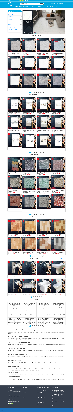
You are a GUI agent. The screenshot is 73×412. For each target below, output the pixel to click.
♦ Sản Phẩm (25, 395)
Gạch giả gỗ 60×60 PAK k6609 (28, 252)
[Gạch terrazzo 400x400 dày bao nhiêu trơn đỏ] (58, 201)
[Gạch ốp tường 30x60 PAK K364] (44, 141)
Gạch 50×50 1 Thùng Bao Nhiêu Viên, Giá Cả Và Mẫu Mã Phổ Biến (58, 304)
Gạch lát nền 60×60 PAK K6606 (42, 71)
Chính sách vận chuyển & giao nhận (42, 390)
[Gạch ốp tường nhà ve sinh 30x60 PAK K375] (58, 122)
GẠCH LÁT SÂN (45, 6)
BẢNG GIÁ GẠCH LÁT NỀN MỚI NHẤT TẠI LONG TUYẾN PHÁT (59, 399)
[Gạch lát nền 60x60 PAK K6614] (44, 45)
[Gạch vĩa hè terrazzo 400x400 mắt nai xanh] (44, 183)
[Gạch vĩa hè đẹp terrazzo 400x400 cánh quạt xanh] (29, 183)
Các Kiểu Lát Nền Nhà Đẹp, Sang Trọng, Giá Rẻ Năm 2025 (58, 319)
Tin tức (56, 6)
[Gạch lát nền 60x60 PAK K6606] (44, 63)
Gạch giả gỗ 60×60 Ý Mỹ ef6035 (57, 252)
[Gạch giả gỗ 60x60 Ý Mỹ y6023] (44, 244)
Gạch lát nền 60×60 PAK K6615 (28, 53)
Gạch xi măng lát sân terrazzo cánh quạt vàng (58, 191)
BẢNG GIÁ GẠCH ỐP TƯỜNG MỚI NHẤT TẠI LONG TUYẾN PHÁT (58, 395)
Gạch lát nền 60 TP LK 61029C (28, 88)
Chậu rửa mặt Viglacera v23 (42, 293)
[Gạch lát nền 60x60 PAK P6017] (15, 45)
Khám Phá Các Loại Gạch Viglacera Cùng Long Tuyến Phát (59, 405)
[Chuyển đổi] (20, 13)
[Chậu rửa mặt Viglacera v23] (44, 286)
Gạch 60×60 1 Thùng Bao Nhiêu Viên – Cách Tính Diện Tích (29, 304)
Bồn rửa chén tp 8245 (26, 293)
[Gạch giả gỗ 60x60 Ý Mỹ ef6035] (58, 244)
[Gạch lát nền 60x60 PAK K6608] (15, 63)
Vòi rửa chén (25, 276)
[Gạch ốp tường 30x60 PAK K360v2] (58, 104)
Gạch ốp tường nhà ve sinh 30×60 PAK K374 (43, 131)
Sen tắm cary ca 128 (11, 293)
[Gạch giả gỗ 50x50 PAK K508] (44, 226)
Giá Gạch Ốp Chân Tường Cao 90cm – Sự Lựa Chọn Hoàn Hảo (43, 311)
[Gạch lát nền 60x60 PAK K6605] (58, 63)
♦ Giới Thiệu (24, 392)
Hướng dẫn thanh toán (40, 402)
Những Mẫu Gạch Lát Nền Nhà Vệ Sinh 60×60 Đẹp (29, 319)
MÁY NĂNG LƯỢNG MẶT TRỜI (12, 27)
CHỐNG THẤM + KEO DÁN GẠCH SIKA (13, 29)
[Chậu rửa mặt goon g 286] (58, 268)
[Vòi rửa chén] (29, 268)
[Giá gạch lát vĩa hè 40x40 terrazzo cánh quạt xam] (15, 182)
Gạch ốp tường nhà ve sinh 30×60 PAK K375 (57, 131)
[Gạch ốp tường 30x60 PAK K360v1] (15, 122)
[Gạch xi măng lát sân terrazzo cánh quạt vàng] (58, 182)
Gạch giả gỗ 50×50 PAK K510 (28, 234)
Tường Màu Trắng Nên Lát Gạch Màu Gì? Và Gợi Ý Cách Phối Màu (58, 311)
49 (40, 326)
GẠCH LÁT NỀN (25, 6)
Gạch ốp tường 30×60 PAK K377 (13, 148)
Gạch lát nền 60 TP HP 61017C (57, 88)
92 (40, 92)
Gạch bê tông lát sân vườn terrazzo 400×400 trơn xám (29, 173)
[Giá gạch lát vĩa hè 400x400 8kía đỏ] (58, 164)
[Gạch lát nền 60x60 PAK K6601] (15, 81)
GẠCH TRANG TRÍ (10, 26)
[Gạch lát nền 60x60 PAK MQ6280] (58, 45)
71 (40, 152)
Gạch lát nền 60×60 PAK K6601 (13, 88)
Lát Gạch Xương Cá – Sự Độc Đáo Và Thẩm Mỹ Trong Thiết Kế (14, 311)
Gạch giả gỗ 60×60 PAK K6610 (13, 252)
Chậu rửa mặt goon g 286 (56, 276)
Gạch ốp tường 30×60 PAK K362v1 (28, 112)
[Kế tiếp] (43, 92)
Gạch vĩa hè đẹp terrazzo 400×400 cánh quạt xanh (29, 192)
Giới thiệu (20, 6)
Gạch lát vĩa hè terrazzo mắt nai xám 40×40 (43, 210)
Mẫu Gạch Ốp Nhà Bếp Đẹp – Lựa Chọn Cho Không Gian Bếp (44, 304)
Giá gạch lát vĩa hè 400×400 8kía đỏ (58, 172)
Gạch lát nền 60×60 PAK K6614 (42, 53)
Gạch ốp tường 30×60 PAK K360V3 (43, 112)
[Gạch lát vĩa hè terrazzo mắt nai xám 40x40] (44, 202)
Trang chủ (16, 6)
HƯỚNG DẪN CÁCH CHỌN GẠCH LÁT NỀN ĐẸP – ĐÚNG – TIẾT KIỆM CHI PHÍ (59, 402)
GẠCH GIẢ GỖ (51, 6)
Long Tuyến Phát (9, 4)
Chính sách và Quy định (41, 397)
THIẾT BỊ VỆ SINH (39, 6)
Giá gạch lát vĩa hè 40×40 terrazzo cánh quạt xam (14, 191)
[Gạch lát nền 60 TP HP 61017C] (58, 81)
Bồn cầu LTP (54, 293)
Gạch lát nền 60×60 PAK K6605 (57, 71)
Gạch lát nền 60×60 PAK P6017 (13, 53)
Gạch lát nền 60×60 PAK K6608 (13, 71)
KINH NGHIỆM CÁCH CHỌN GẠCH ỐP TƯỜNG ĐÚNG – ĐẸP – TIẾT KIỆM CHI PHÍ (59, 391)
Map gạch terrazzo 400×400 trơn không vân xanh (43, 173)
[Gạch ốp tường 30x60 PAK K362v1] (29, 104)
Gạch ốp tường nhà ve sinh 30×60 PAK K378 (28, 131)
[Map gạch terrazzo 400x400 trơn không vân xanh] (44, 164)
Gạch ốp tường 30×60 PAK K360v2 (57, 112)
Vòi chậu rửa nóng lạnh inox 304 (13, 276)
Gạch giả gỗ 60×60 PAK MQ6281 (57, 234)
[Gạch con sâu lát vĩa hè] (15, 164)
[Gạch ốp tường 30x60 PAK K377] (15, 140)
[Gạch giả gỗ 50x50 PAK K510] (29, 226)
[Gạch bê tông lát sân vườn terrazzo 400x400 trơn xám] (29, 164)
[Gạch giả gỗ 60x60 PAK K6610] (15, 244)
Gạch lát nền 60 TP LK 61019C (42, 88)
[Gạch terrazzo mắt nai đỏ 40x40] (15, 201)
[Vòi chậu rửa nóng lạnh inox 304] (15, 268)
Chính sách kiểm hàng (40, 404)
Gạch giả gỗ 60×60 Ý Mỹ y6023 (42, 252)
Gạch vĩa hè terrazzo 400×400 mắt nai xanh (43, 192)
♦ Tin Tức (24, 397)
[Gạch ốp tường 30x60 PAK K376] (29, 141)
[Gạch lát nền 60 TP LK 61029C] (29, 81)
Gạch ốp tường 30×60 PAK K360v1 (14, 130)
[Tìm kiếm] (26, 0)
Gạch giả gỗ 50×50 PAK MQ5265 (13, 234)
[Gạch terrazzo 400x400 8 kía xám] (29, 202)
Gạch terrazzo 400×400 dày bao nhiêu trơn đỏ (57, 209)
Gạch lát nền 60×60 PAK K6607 (28, 71)
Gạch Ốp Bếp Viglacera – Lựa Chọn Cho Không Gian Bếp (29, 311)
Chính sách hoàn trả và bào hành (42, 395)
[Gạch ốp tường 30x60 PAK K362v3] (58, 141)
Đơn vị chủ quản (39, 392)
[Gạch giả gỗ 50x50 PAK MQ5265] (15, 226)
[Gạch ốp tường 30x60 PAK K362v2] (15, 104)
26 (40, 214)
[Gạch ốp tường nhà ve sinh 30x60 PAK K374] (44, 122)
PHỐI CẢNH (9, 21)
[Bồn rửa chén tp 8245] (29, 286)
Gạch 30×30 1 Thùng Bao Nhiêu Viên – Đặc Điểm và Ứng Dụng (14, 304)
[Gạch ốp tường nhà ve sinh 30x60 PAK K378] (29, 122)
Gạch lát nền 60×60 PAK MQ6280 (57, 53)
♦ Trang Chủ (24, 390)
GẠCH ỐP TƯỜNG (32, 6)
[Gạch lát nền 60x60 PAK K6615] (29, 45)
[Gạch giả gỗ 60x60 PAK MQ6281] (58, 226)
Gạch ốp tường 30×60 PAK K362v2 (14, 112)
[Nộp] (41, 3)
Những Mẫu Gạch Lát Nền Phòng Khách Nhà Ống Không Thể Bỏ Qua (15, 319)
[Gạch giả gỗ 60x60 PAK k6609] (29, 244)
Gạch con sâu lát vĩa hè (12, 172)
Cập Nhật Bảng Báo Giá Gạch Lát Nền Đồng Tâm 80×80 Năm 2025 (43, 319)
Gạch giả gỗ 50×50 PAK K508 (42, 234)
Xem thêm (62, 94)
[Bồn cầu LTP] (58, 286)
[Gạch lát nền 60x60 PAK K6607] (29, 63)
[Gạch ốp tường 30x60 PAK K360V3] (44, 104)
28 (40, 255)
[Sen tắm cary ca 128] (15, 286)
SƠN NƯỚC (9, 24)
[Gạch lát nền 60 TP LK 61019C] (44, 81)
